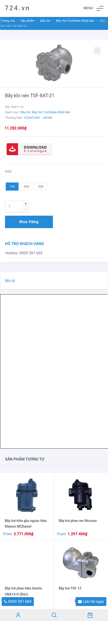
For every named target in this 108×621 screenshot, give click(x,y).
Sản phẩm (27, 20)
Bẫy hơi (45, 20)
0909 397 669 (17, 601)
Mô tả (10, 280)
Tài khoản (18, 615)
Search (54, 615)
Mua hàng (29, 221)
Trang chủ (8, 20)
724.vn (17, 8)
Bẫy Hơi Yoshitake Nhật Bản (75, 20)
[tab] (54, 280)
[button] (93, 8)
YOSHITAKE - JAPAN (38, 117)
